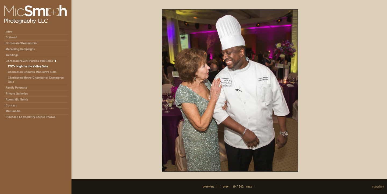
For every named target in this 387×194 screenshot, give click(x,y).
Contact (11, 105)
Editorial (13, 37)
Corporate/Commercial (23, 43)
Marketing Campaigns (20, 49)
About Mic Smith (17, 99)
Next (251, 186)
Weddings (12, 55)
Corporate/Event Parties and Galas (31, 61)
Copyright (378, 186)
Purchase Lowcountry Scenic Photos (31, 117)
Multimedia (13, 111)
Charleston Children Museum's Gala (32, 72)
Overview (208, 186)
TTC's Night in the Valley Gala (28, 66)
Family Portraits (16, 87)
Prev (223, 186)
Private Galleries (17, 93)
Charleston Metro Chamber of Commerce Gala (36, 80)
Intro (9, 31)
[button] (208, 186)
